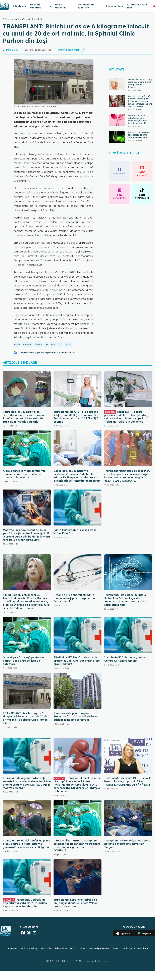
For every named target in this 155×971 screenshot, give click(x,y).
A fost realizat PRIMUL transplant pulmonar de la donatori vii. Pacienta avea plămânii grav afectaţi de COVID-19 (77, 845)
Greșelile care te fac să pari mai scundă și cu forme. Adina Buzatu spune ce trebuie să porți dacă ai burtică (140, 101)
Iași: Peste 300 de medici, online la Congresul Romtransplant (126, 659)
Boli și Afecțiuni (22, 19)
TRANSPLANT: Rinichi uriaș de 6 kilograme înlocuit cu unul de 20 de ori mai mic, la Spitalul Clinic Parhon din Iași (25, 718)
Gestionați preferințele (98, 948)
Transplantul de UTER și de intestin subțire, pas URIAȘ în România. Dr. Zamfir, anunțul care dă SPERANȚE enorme (76, 416)
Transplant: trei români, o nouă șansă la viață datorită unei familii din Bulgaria (127, 844)
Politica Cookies (77, 948)
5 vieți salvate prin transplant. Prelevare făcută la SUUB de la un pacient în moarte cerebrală (75, 716)
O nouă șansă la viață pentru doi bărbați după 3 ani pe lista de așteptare (23, 661)
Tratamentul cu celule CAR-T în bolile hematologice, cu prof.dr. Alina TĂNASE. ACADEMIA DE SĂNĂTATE (127, 781)
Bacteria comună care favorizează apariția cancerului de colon (139, 135)
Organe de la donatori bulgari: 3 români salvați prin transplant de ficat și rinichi (74, 598)
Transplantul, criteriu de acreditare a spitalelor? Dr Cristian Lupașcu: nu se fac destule (25, 903)
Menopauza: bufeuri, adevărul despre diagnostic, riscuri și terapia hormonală (138, 119)
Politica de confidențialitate (54, 948)
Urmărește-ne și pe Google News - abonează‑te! (46, 352)
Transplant (37, 19)
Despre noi (12, 948)
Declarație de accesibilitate (135, 948)
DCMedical (8, 19)
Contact (116, 948)
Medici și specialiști (29, 948)
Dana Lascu (12, 50)
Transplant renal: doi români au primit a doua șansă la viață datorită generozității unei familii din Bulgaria (26, 844)
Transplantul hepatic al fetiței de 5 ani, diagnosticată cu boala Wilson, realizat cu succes (76, 903)
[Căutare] (154, 6)
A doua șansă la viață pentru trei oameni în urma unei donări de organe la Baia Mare (24, 474)
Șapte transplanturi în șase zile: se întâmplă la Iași (75, 531)
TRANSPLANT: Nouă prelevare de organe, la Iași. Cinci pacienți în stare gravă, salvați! (77, 661)
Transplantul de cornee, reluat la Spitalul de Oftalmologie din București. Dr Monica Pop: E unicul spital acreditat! (125, 599)
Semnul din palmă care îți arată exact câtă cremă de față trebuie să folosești (140, 83)
